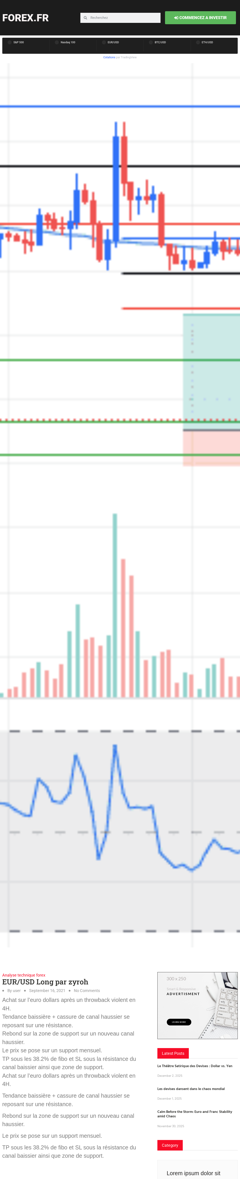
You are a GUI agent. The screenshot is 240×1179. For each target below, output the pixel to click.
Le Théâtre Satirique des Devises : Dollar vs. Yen (194, 1065)
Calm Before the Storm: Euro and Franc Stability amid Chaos (194, 1114)
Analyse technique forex (23, 975)
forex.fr (25, 18)
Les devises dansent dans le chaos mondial (191, 1088)
